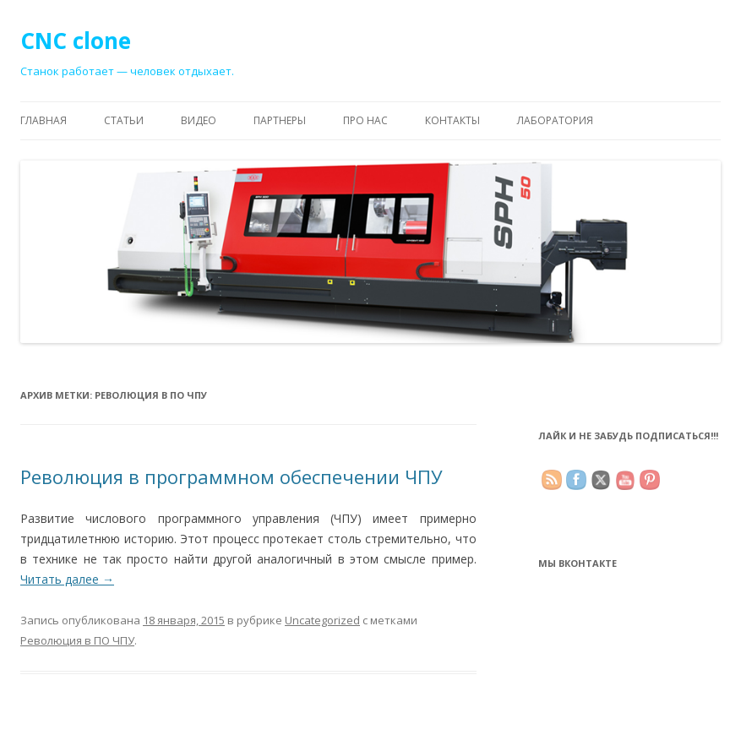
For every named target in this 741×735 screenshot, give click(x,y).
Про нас (365, 120)
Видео (198, 120)
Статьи (124, 120)
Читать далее (67, 579)
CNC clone (75, 40)
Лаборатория (555, 120)
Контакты (452, 120)
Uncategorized (322, 620)
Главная (43, 120)
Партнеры (279, 120)
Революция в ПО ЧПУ (77, 640)
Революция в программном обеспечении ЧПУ (231, 476)
